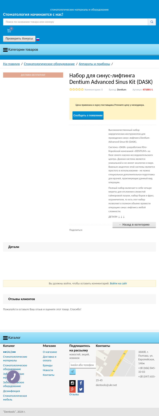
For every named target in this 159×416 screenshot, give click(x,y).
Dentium (121, 89)
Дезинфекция (11, 391)
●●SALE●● (9, 352)
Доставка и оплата (49, 358)
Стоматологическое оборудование (49, 64)
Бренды (47, 365)
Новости (48, 370)
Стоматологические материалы (15, 358)
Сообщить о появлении (87, 115)
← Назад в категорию (134, 224)
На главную (11, 64)
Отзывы (74, 394)
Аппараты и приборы (94, 64)
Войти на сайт (118, 283)
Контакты (48, 375)
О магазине (50, 352)
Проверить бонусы (19, 38)
